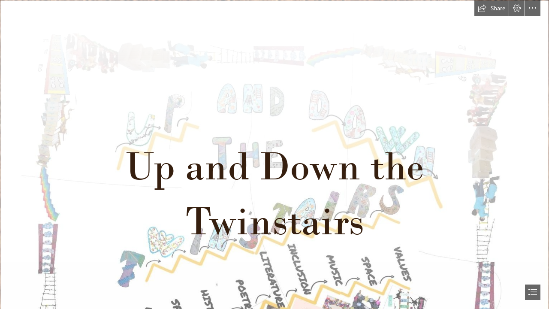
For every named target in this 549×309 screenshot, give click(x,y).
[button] (491, 8)
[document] (274, 154)
